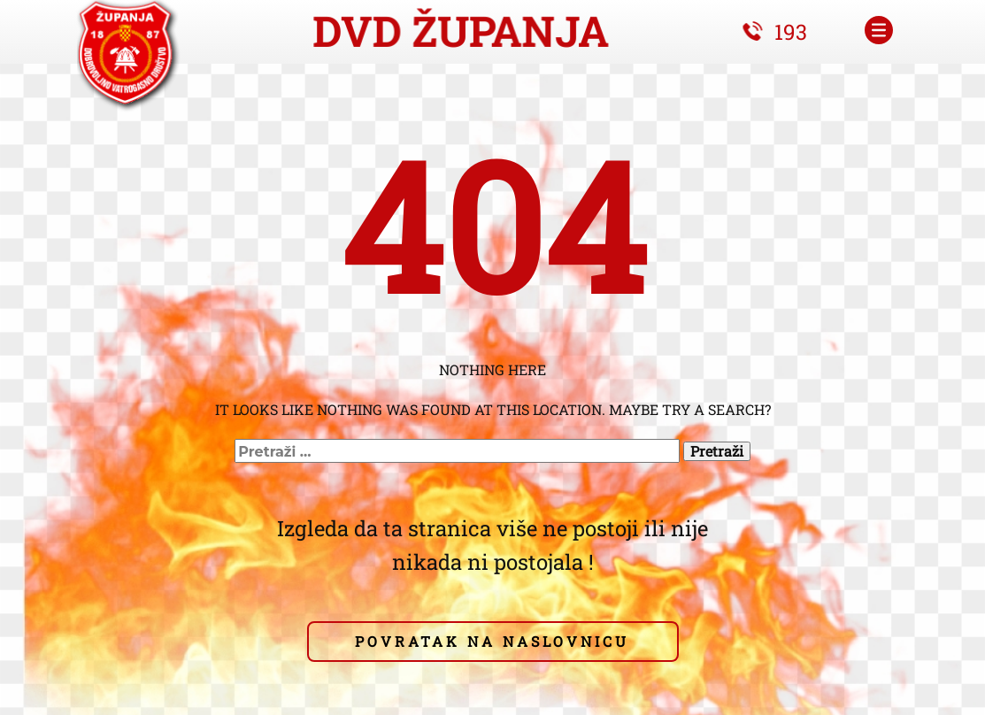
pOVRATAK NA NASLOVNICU (492, 641)
